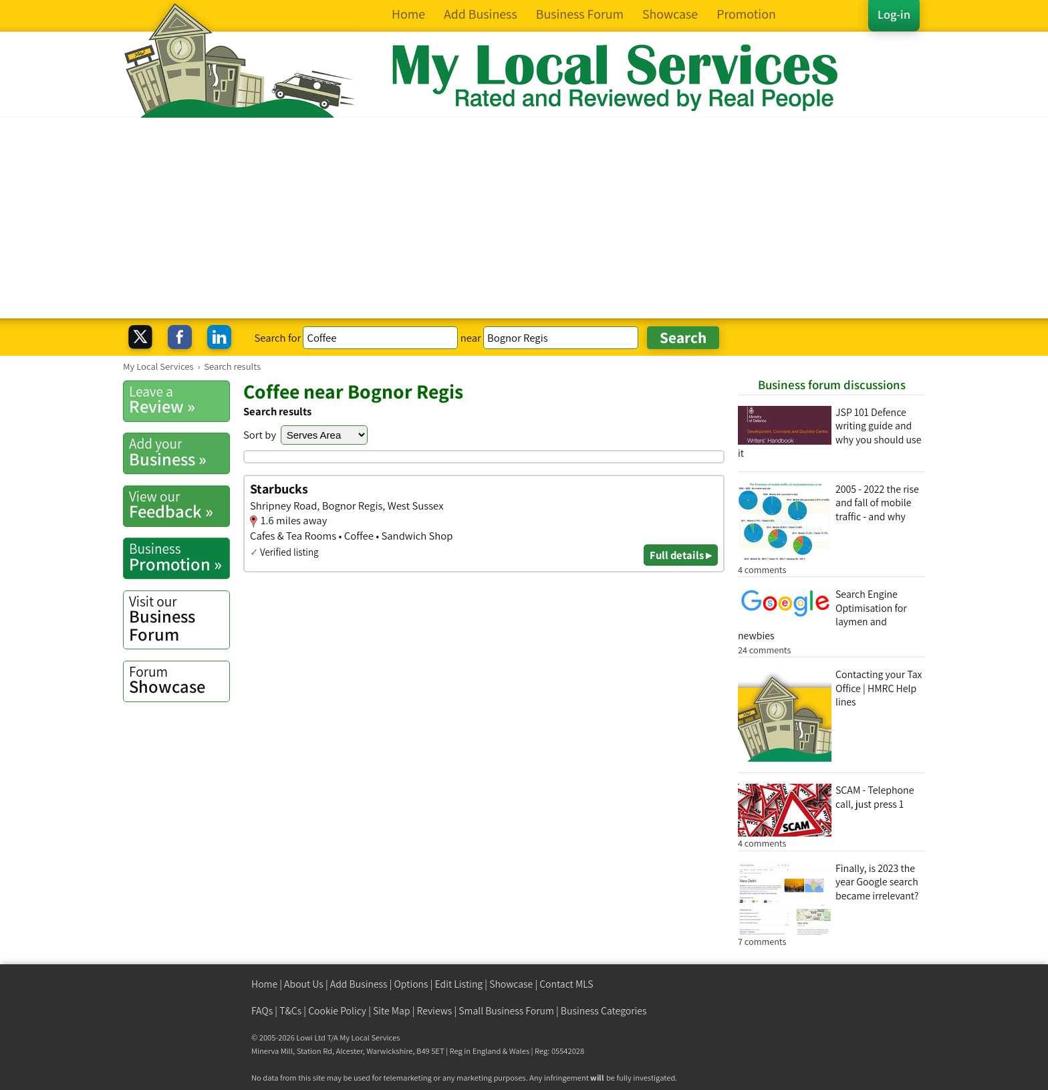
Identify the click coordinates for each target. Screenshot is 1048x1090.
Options (411, 984)
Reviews (434, 1010)
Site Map (391, 1010)
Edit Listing (459, 984)
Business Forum (179, 619)
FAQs (262, 1010)
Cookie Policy (337, 1010)
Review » (179, 400)
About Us (303, 984)
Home (264, 984)
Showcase (179, 680)
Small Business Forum (506, 1010)
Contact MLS (566, 984)
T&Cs (290, 1010)
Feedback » (179, 505)
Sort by (259, 434)
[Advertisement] (524, 218)
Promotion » (179, 557)
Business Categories (604, 1010)
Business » (179, 452)
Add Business (359, 984)
